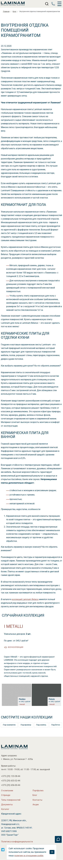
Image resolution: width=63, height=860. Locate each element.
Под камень (41, 725)
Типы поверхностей (10, 800)
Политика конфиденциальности (17, 841)
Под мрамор (26, 725)
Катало (5, 809)
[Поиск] (47, 3)
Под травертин (9, 725)
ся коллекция (15, 647)
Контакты (37, 800)
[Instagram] (2, 849)
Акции (36, 804)
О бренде (5, 795)
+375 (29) (10, 776)
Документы (7, 804)
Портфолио (38, 790)
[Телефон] (53, 3)
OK (52, 852)
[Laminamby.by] (13, 4)
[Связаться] (58, 839)
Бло (35, 795)
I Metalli (13, 626)
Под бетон (55, 725)
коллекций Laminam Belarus (25, 599)
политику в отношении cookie (28, 855)
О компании (7, 790)
